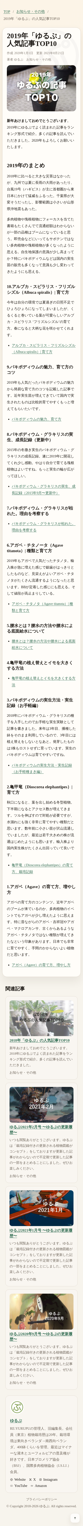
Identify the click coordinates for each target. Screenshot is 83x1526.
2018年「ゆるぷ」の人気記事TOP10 (40, 1040)
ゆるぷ (18, 59)
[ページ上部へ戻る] (75, 1518)
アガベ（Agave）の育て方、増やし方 (41, 965)
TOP (7, 11)
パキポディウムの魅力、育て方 (36, 419)
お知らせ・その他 (30, 11)
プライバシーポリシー (41, 1499)
